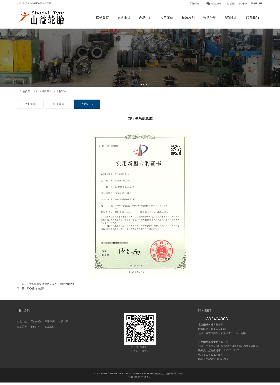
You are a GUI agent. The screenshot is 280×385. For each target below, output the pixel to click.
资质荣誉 (209, 18)
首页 (35, 91)
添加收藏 (243, 3)
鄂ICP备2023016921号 (139, 377)
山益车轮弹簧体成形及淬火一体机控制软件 (50, 284)
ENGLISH (256, 3)
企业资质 (30, 103)
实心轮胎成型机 (35, 288)
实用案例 (166, 18)
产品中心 (145, 18)
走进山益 (124, 18)
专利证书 (61, 91)
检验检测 (188, 18)
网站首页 (102, 18)
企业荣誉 (58, 103)
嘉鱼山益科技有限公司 (165, 373)
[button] (136, 84)
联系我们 (252, 18)
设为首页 (231, 3)
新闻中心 (231, 18)
